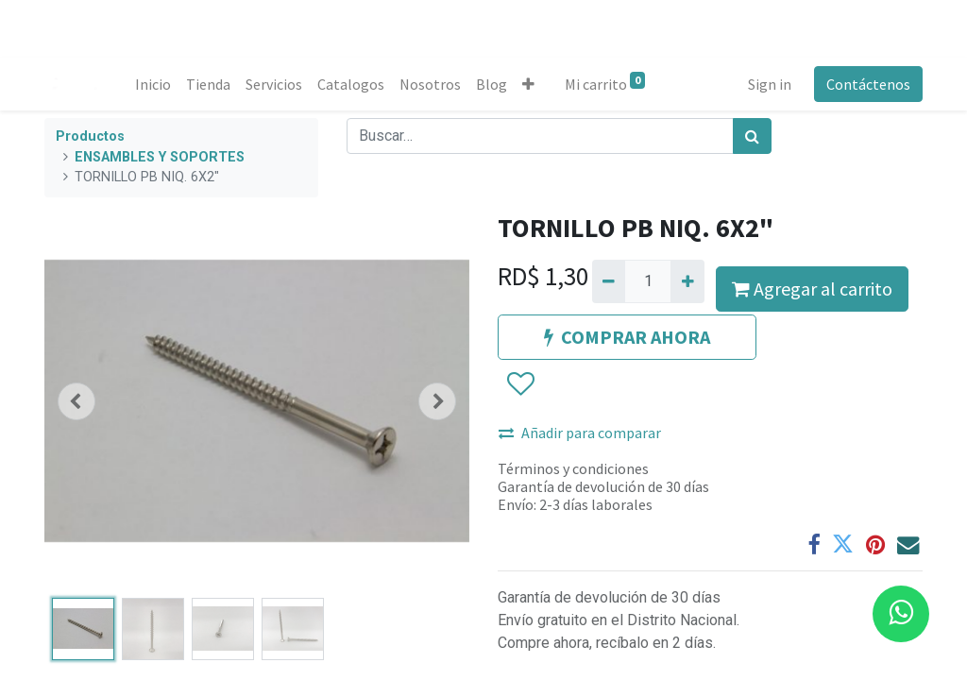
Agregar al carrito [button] (812, 288)
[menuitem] (152, 84)
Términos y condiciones (573, 468)
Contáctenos (868, 84)
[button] (528, 84)
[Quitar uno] (608, 281)
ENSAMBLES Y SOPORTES (160, 157)
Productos (90, 136)
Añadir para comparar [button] (580, 432)
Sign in (769, 84)
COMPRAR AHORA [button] (627, 336)
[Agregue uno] (687, 281)
